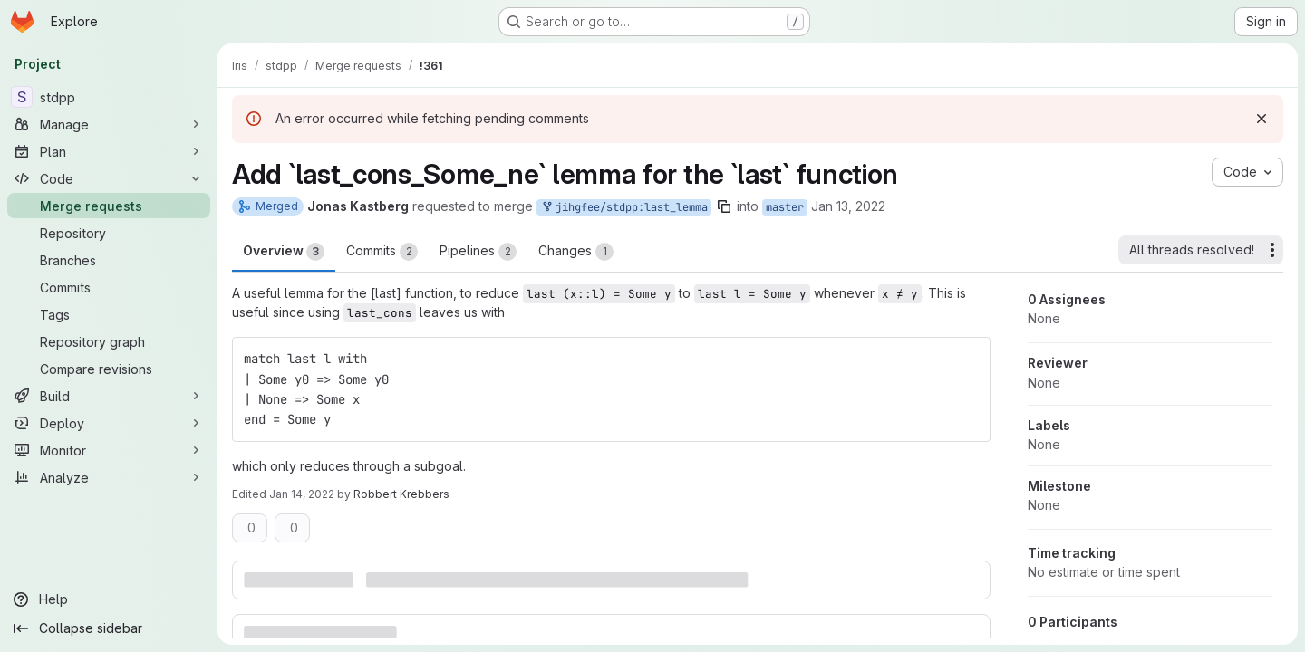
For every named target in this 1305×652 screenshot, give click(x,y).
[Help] (108, 599)
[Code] (108, 178)
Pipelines (478, 252)
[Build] (108, 395)
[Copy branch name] (724, 206)
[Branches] (108, 260)
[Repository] (108, 232)
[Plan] (108, 151)
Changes (576, 252)
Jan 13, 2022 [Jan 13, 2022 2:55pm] (848, 206)
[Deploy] (108, 423)
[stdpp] (108, 97)
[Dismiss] (1261, 118)
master (785, 207)
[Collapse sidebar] (108, 628)
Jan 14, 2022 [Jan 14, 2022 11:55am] (301, 494)
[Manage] (108, 124)
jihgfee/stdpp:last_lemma (624, 208)
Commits (382, 252)
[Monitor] (108, 450)
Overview (283, 252)
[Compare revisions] (108, 368)
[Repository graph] (108, 341)
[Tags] (108, 314)
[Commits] (108, 287)
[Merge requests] (108, 205)
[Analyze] (108, 477)
